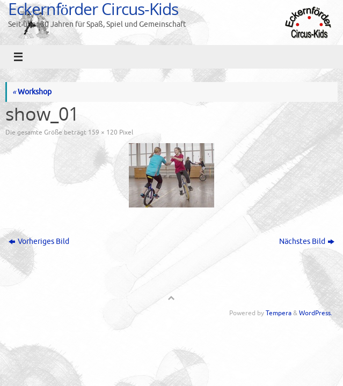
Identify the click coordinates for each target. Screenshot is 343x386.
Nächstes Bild (306, 241)
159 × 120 (103, 132)
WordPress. (315, 313)
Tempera (278, 313)
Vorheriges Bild (39, 241)
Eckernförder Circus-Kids (93, 9)
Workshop (32, 91)
